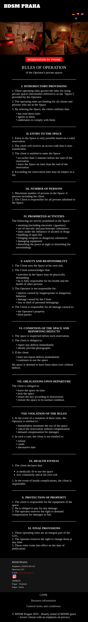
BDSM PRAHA (22, 6)
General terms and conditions (43, 606)
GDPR (43, 594)
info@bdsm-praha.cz (25, 573)
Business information (43, 600)
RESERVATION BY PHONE (44, 59)
